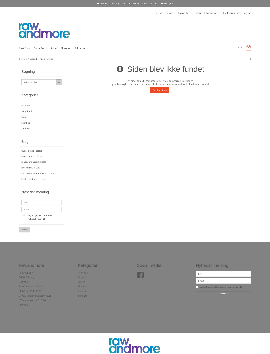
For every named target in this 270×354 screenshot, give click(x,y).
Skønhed (25, 122)
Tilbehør (25, 128)
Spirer (24, 117)
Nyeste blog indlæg (31, 150)
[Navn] (223, 273)
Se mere (83, 295)
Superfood (26, 111)
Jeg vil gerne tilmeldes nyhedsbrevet (44, 217)
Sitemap (23, 305)
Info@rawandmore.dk (39, 295)
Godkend (24, 229)
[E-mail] (223, 280)
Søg (58, 82)
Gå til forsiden (160, 90)
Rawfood (25, 105)
